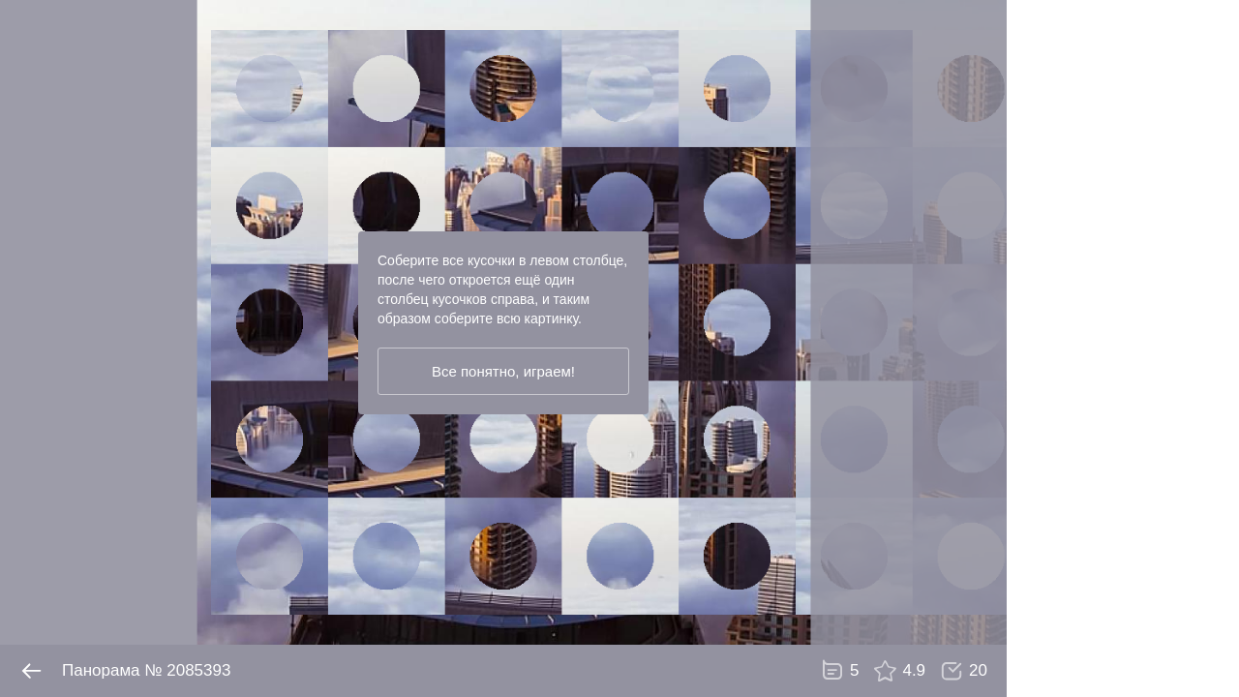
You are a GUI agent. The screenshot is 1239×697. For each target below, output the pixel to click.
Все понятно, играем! (503, 371)
